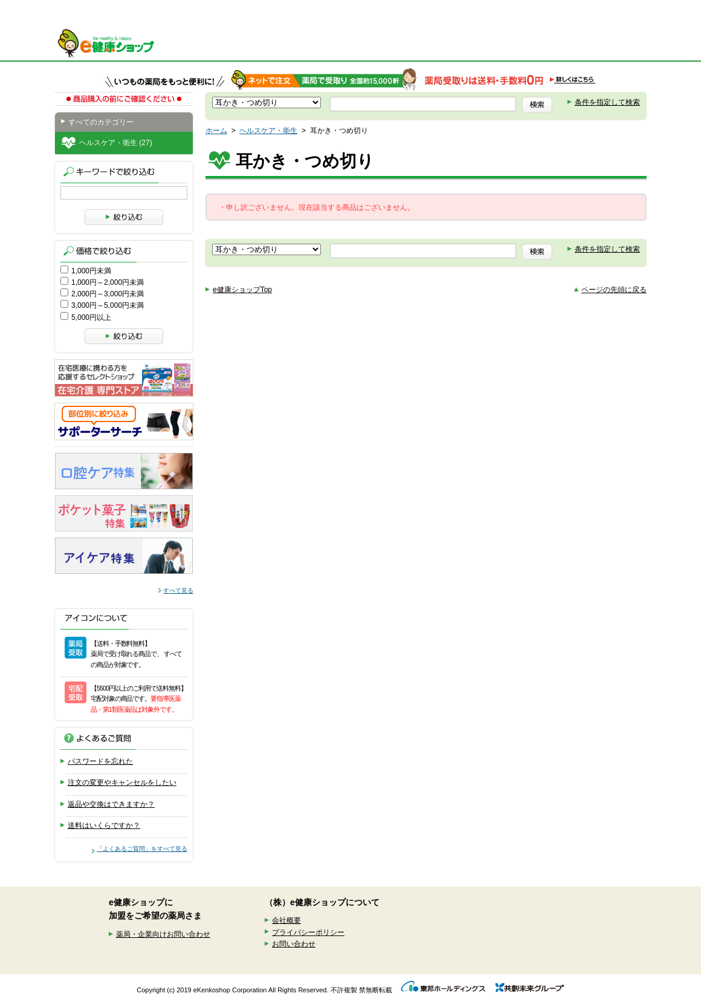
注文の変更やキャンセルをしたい (122, 782)
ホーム (216, 130)
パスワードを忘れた (100, 761)
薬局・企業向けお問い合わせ (163, 934)
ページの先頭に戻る (614, 289)
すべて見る (178, 590)
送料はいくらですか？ (104, 825)
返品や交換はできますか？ (111, 804)
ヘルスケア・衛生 (268, 130)
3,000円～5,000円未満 (107, 305)
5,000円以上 (91, 317)
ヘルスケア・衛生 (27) (115, 142)
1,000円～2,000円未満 (107, 282)
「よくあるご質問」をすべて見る (142, 848)
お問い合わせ (293, 944)
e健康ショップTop (242, 289)
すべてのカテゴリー (101, 122)
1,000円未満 (91, 271)
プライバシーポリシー (308, 932)
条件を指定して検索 (607, 102)
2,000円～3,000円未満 (107, 294)
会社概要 (286, 920)
